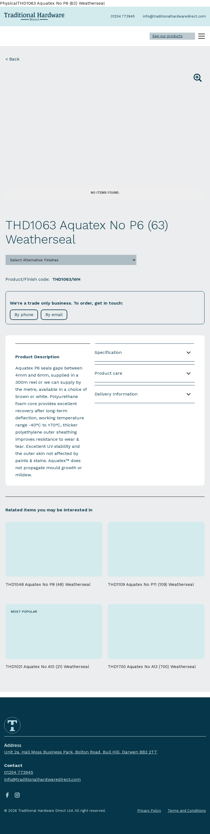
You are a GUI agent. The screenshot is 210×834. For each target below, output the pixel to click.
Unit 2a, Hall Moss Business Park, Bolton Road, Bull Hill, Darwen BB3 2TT (80, 752)
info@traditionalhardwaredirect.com (42, 779)
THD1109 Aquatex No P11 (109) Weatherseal (151, 584)
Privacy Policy (149, 811)
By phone (23, 314)
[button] (200, 36)
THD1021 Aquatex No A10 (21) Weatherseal (47, 666)
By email (54, 314)
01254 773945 (18, 772)
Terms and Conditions (187, 811)
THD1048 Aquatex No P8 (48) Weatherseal (48, 584)
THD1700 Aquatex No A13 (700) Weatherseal (152, 666)
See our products (167, 36)
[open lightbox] (105, 125)
